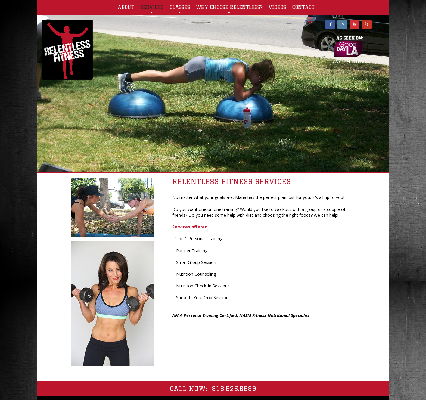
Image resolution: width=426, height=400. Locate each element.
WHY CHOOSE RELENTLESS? (229, 9)
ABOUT (126, 7)
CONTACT (303, 7)
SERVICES (151, 9)
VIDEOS (277, 7)
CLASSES (179, 9)
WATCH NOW (348, 61)
